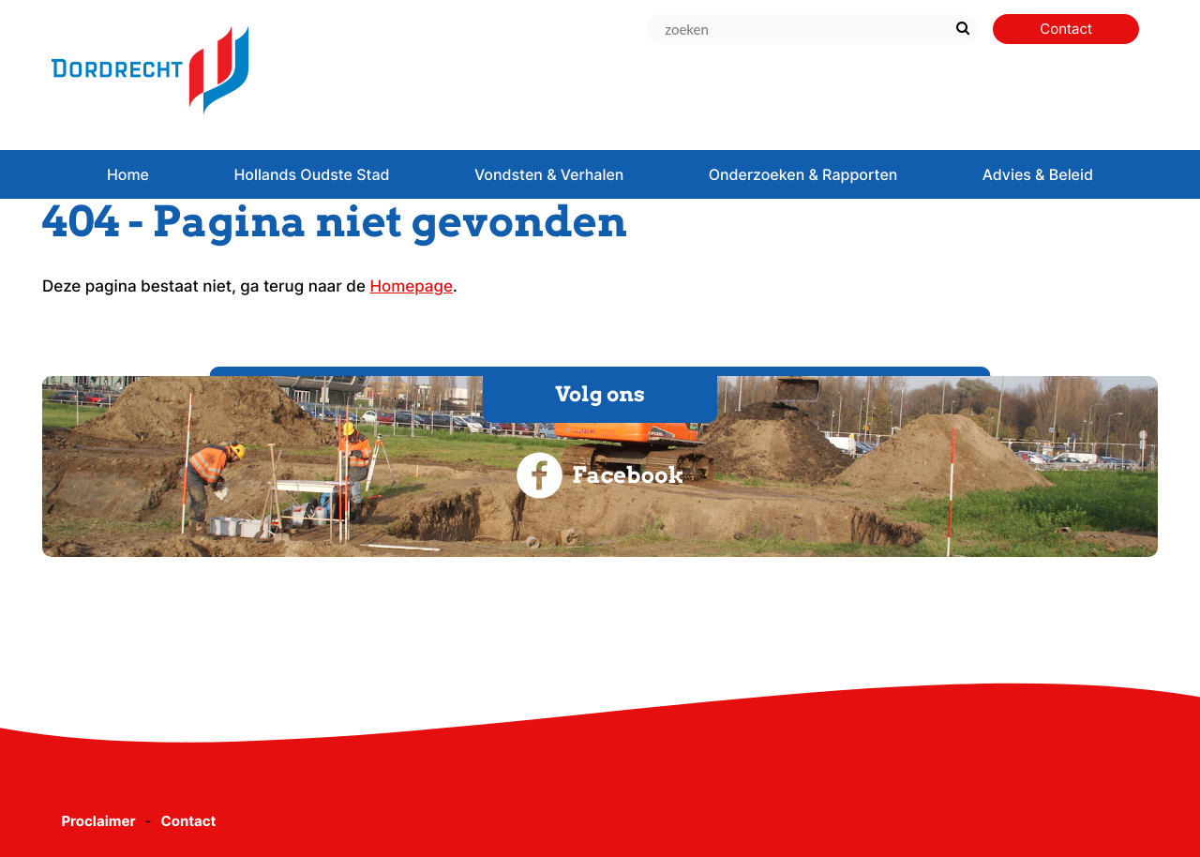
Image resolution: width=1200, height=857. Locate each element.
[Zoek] (962, 29)
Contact (188, 821)
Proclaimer (98, 821)
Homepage (411, 287)
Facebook (599, 475)
